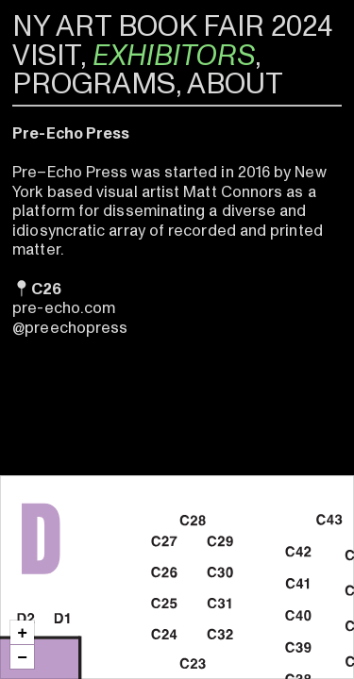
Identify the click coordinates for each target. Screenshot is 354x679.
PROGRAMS (94, 84)
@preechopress (69, 328)
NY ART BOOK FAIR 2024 (172, 26)
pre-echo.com (63, 308)
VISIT (46, 55)
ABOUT (235, 84)
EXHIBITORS (174, 55)
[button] (22, 632)
